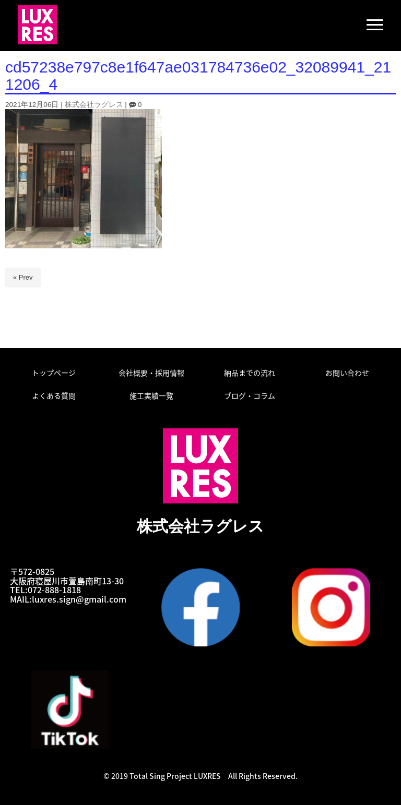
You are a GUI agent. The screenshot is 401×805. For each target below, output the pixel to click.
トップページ (54, 372)
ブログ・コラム (249, 395)
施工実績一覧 (151, 395)
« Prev (23, 277)
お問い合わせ (347, 372)
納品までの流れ (249, 372)
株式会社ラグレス (94, 105)
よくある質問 (54, 395)
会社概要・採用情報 (151, 372)
